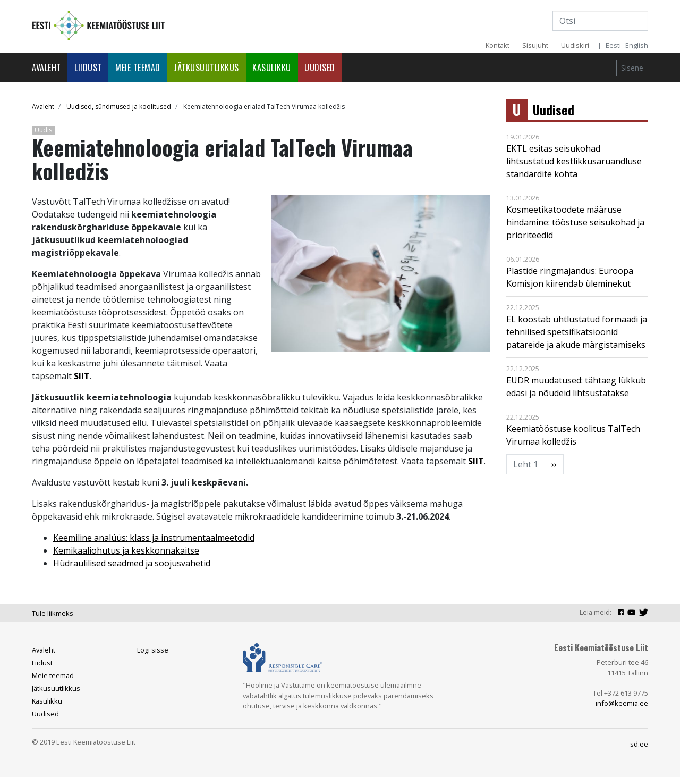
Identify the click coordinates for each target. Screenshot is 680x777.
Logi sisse (152, 650)
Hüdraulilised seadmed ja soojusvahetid (131, 563)
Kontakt (497, 45)
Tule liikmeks (52, 613)
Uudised (319, 67)
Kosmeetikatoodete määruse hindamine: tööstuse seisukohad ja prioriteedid (575, 222)
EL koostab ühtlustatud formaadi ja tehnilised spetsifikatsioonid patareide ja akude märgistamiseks (576, 331)
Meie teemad (137, 67)
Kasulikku (271, 67)
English (636, 45)
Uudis (43, 130)
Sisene (632, 68)
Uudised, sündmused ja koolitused (118, 106)
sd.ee (639, 744)
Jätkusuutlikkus (206, 67)
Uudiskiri (575, 45)
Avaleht (46, 67)
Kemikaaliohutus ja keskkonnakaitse (126, 550)
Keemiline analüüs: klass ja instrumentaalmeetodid (153, 538)
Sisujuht (535, 45)
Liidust (88, 67)
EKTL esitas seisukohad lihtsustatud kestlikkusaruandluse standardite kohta (574, 161)
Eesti (613, 45)
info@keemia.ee (622, 703)
